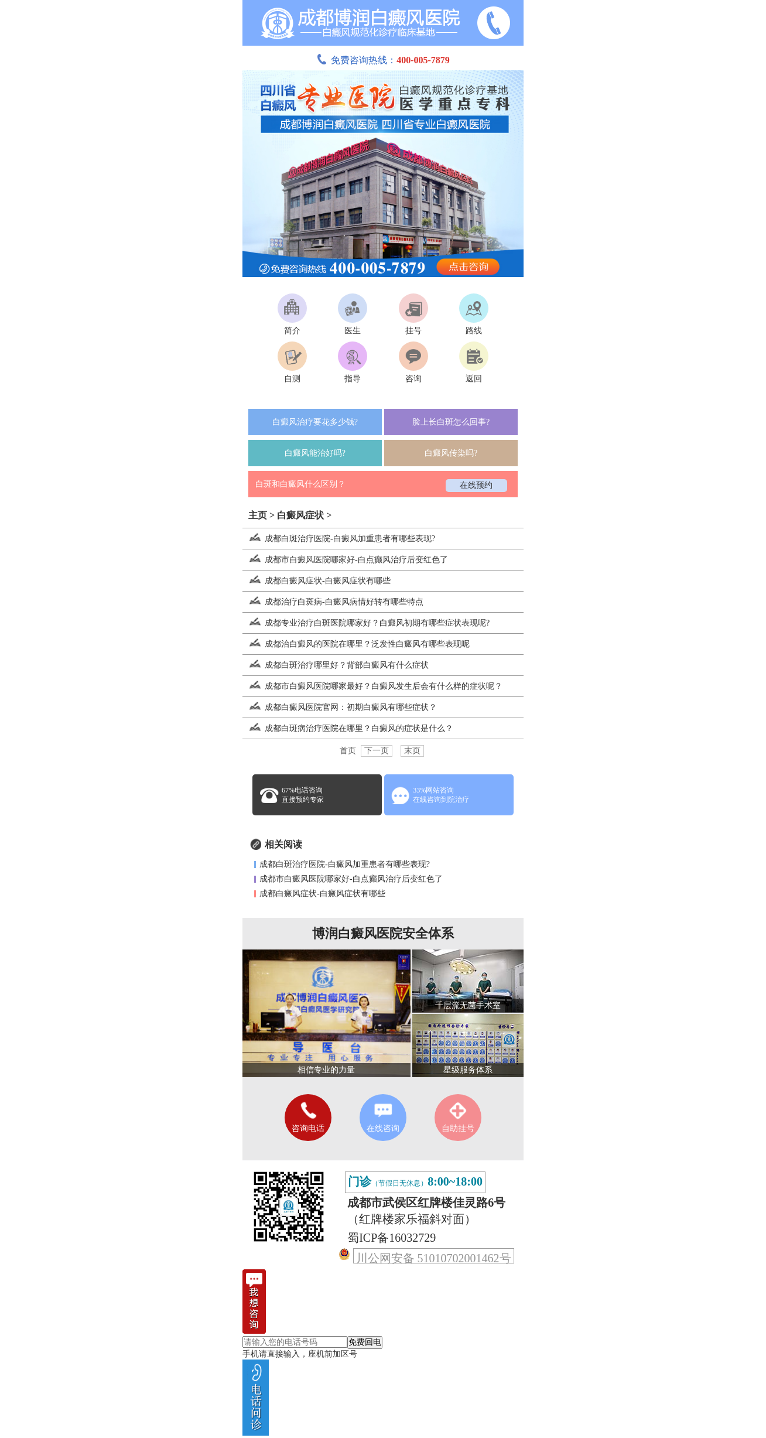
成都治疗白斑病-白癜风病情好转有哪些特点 (332, 601)
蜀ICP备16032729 (391, 1237)
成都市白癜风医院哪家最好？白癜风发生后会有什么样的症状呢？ (372, 686)
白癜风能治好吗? (315, 453)
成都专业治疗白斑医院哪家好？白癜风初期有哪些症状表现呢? (366, 623)
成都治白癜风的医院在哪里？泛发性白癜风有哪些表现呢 (356, 644)
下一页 (376, 750)
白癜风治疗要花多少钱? (315, 422)
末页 (412, 750)
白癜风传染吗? (451, 453)
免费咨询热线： (383, 60)
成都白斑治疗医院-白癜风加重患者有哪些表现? (338, 538)
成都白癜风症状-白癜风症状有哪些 (316, 580)
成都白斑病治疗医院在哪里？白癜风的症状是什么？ (347, 728)
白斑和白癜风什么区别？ (300, 484)
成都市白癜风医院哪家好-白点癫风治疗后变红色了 (345, 559)
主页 (257, 515)
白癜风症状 (300, 515)
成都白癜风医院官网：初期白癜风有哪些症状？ (339, 707)
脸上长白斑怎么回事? (451, 422)
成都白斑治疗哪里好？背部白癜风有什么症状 (335, 665)
